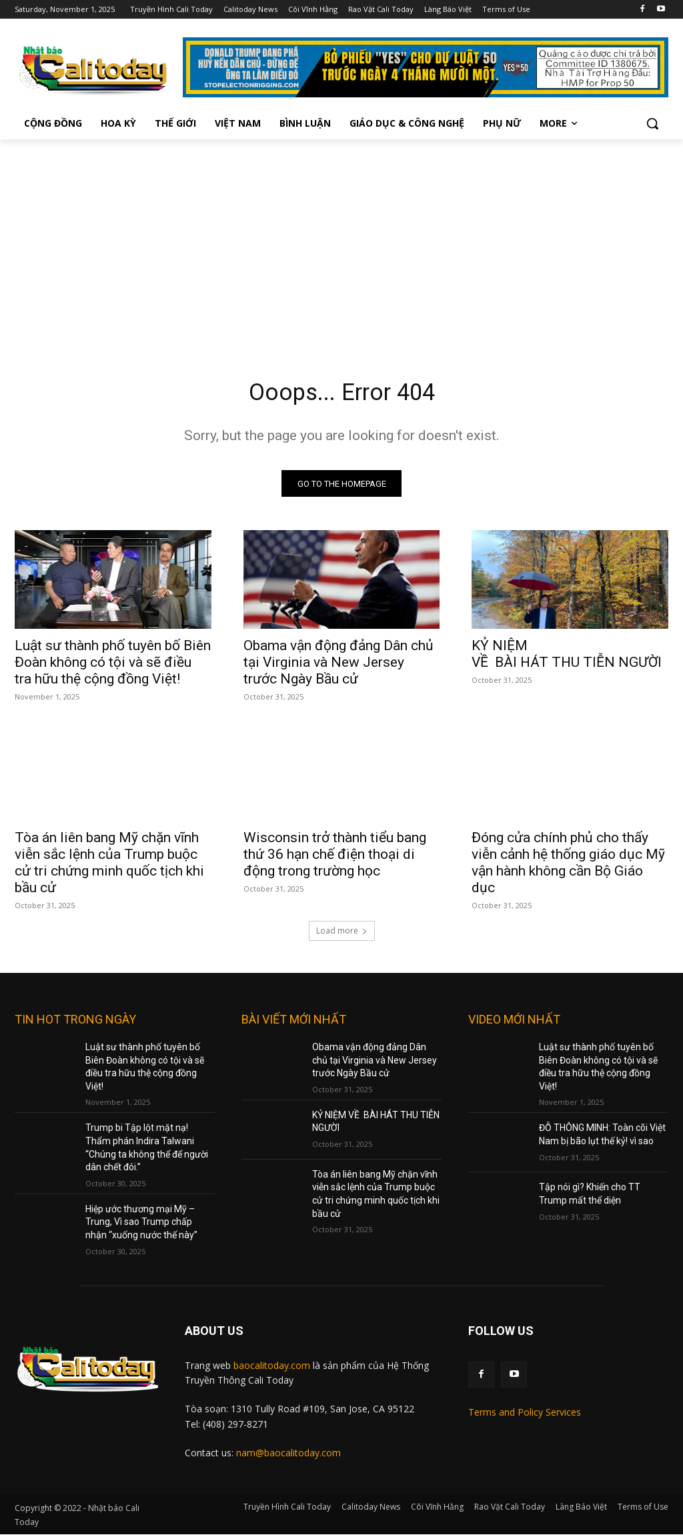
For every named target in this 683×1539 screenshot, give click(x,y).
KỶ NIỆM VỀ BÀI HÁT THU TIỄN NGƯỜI (567, 658)
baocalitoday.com (271, 1370)
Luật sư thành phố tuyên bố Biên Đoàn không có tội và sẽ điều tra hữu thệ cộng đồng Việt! (113, 666)
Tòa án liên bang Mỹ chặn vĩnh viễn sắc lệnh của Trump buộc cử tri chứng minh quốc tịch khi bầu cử (109, 868)
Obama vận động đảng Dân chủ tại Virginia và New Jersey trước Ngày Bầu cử (338, 666)
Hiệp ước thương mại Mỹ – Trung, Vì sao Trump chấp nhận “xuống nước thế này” (141, 1227)
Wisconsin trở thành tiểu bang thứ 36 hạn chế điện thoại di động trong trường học (334, 859)
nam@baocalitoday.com (288, 1458)
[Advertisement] (341, 239)
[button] (652, 123)
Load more (342, 936)
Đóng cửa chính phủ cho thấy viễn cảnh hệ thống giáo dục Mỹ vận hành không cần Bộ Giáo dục (568, 868)
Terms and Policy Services (524, 1416)
